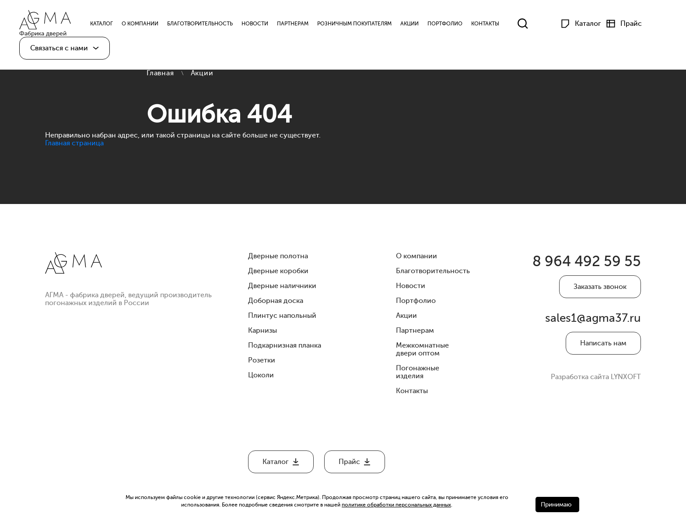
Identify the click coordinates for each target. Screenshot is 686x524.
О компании (148, 25)
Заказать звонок (600, 291)
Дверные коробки (278, 271)
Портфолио (453, 25)
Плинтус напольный (282, 316)
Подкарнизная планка (284, 345)
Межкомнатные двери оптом (422, 349)
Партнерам (301, 25)
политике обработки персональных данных (396, 505)
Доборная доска (275, 301)
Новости (263, 25)
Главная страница (74, 143)
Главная (160, 73)
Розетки (261, 360)
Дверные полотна (278, 256)
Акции (418, 25)
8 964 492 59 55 (575, 264)
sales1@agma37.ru (597, 329)
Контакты (494, 25)
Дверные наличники (282, 286)
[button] (64, 51)
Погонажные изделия (417, 372)
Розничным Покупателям (363, 25)
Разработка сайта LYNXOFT (596, 390)
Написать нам (603, 356)
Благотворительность (209, 25)
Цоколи (261, 375)
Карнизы (262, 330)
